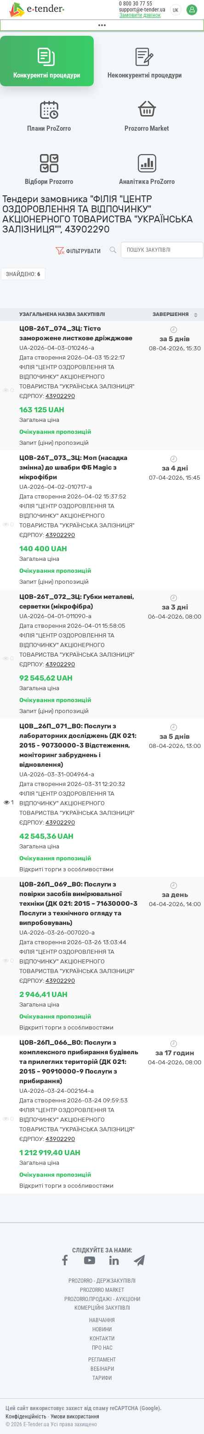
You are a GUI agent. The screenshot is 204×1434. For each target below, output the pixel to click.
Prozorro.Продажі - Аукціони (102, 1299)
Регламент (102, 1359)
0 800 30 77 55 (135, 3)
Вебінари (102, 1369)
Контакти (102, 1338)
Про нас (102, 1348)
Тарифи (102, 1378)
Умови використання (75, 1416)
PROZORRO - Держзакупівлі (102, 1281)
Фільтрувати (83, 251)
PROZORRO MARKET (102, 1290)
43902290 (60, 396)
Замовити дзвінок (140, 15)
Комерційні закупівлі (102, 1308)
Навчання (102, 1320)
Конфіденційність (26, 1416)
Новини (102, 1329)
